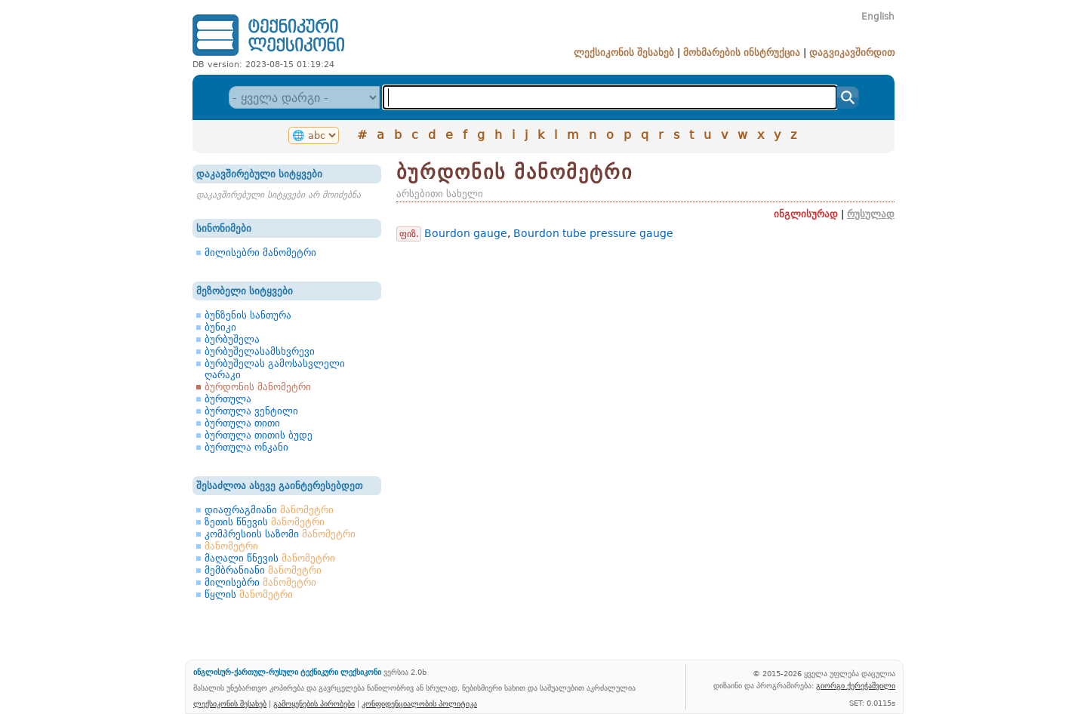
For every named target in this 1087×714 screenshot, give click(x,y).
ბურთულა (228, 399)
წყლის (249, 594)
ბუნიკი (220, 327)
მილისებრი (260, 582)
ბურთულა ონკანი (246, 447)
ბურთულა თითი (242, 423)
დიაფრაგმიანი (269, 509)
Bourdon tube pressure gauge (593, 233)
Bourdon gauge (465, 233)
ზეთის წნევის (265, 522)
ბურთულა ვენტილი (251, 411)
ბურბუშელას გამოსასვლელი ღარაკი (275, 369)
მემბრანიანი (263, 570)
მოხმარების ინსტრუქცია (741, 52)
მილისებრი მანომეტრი (260, 252)
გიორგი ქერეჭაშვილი (855, 685)
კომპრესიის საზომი (280, 534)
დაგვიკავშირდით (852, 52)
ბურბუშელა (232, 339)
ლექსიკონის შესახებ (624, 52)
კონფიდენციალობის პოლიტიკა (419, 703)
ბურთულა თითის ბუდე (259, 435)
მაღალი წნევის (270, 558)
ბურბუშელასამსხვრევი (260, 351)
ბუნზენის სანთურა (248, 315)
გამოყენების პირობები (314, 703)
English (878, 16)
